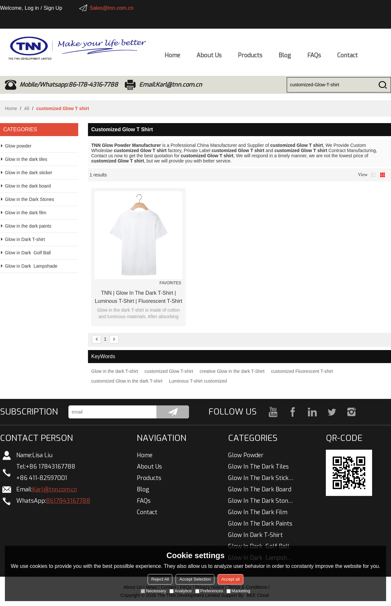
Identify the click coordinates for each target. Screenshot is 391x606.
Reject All (160, 579)
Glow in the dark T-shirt (114, 371)
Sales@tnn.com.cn (112, 8)
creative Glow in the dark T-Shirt (232, 371)
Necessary (153, 590)
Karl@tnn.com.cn (54, 489)
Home (172, 57)
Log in (32, 8)
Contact (347, 57)
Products (250, 57)
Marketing (238, 590)
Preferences (209, 590)
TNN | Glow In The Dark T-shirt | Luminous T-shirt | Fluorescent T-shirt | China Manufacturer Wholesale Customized (138, 297)
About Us (209, 57)
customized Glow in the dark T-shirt (126, 381)
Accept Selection (195, 579)
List (373, 175)
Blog (284, 57)
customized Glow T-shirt (169, 371)
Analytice (180, 590)
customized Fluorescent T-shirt (302, 371)
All (26, 108)
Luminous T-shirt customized (198, 381)
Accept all (230, 579)
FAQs (314, 57)
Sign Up (53, 8)
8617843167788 (68, 501)
